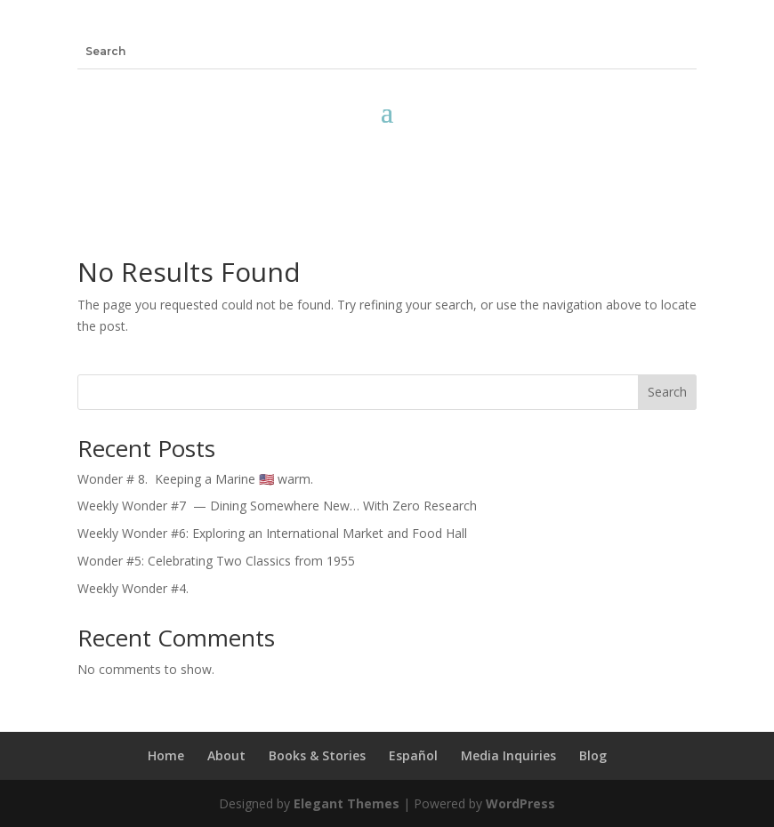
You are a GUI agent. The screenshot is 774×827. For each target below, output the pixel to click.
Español (413, 755)
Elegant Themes (346, 803)
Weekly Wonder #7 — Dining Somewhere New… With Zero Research (277, 505)
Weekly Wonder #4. (133, 588)
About (226, 755)
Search (667, 391)
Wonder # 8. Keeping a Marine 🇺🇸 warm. (198, 478)
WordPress (520, 803)
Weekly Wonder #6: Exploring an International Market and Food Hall (272, 533)
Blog (593, 755)
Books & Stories (317, 755)
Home (166, 755)
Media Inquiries (508, 755)
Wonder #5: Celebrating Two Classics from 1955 (216, 560)
